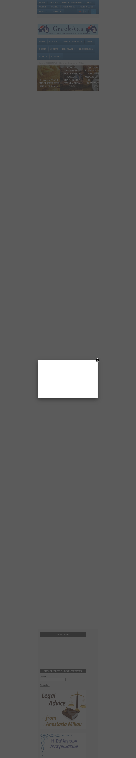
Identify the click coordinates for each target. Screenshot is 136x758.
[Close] (97, 360)
